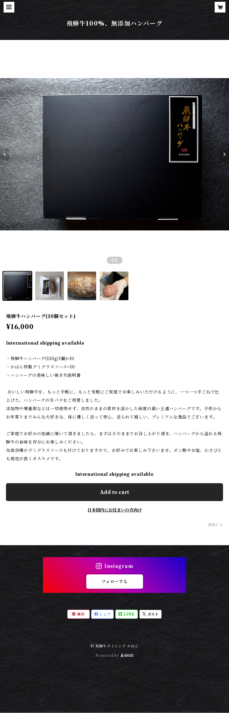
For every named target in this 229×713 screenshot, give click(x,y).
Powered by (114, 655)
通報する (215, 525)
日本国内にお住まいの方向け (114, 510)
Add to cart (114, 492)
